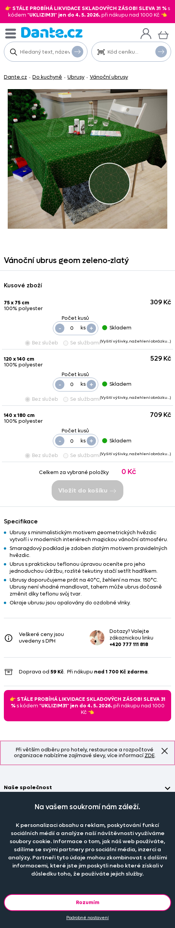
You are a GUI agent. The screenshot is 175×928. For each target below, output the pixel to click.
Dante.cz (15, 77)
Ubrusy (75, 77)
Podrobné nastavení (87, 918)
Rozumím (87, 902)
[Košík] (163, 34)
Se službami (81, 342)
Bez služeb (41, 342)
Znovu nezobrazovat (165, 750)
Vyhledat (77, 51)
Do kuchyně (47, 77)
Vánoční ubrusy (109, 77)
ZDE (150, 755)
